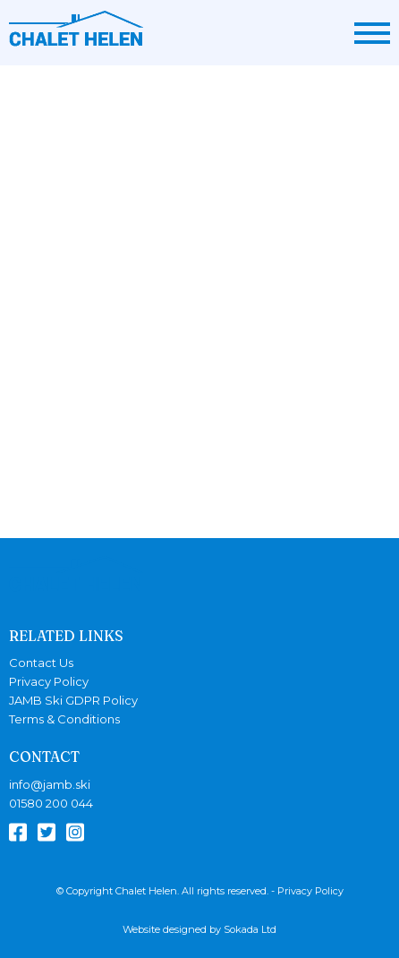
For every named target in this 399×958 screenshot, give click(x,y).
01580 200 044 (51, 803)
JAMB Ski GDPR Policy (73, 700)
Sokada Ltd (250, 929)
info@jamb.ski (49, 784)
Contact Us (41, 663)
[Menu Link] (372, 33)
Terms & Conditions (64, 719)
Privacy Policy (49, 682)
